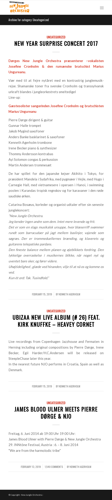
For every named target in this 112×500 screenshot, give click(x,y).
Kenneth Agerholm (69, 294)
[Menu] (102, 7)
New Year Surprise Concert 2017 (56, 43)
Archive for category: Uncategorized (28, 20)
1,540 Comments (54, 467)
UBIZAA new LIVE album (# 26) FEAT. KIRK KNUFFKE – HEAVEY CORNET (56, 320)
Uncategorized (56, 37)
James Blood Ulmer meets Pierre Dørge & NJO (56, 412)
